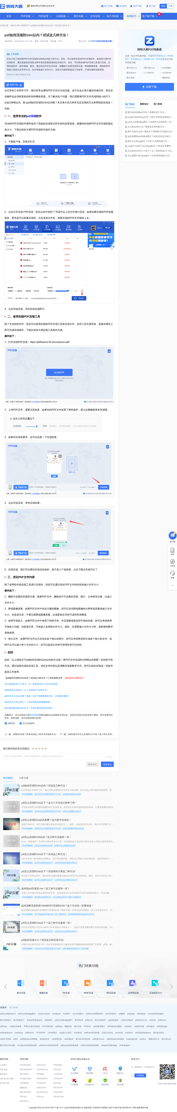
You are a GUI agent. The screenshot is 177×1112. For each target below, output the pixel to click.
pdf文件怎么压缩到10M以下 (66, 863)
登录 (163, 6)
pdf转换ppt (141, 1014)
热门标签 (158, 104)
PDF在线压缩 (47, 1026)
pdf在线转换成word (143, 1033)
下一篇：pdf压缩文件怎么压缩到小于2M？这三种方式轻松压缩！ (90, 734)
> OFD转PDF (165, 73)
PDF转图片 (58, 1065)
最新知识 (144, 104)
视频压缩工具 (153, 1039)
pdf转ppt (3, 1026)
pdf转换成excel (6, 1033)
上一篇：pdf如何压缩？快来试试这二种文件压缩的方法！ (31, 734)
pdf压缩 (31, 116)
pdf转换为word (98, 1039)
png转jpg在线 (131, 1039)
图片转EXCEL (42, 1092)
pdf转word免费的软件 (94, 1014)
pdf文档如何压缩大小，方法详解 (76, 949)
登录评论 (107, 764)
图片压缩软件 (100, 1020)
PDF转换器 (35, 715)
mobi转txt (129, 1033)
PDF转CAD (149, 59)
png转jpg (131, 1014)
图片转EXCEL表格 (7, 1045)
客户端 (150, 6)
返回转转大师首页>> (74, 678)
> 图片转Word (131, 68)
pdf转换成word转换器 (115, 1039)
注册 (170, 6)
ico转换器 (78, 1033)
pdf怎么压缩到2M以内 (43, 846)
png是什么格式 (66, 1033)
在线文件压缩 (107, 1033)
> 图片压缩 (130, 78)
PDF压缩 (160, 59)
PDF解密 (40, 1074)
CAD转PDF (58, 1074)
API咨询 (121, 6)
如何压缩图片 (111, 1014)
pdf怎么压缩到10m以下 (72, 811)
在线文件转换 (5, 1039)
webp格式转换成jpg (109, 1045)
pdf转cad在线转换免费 (90, 1045)
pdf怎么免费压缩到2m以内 (73, 828)
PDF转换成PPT (26, 1070)
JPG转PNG (41, 1083)
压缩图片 (66, 1014)
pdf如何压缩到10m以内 (72, 794)
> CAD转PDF (148, 73)
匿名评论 (92, 764)
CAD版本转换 (25, 1079)
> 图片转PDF (130, 73)
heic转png (19, 1033)
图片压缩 (77, 1026)
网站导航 (144, 1108)
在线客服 (140, 1075)
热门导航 (107, 6)
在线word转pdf (127, 1020)
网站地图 (136, 1108)
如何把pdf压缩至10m (43, 897)
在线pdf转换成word (34, 1020)
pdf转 (15, 1039)
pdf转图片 (49, 1020)
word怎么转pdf (44, 1014)
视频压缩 (68, 1026)
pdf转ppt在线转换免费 (69, 1045)
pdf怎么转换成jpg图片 (27, 1014)
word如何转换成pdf (156, 1014)
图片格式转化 (158, 1033)
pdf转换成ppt (162, 1026)
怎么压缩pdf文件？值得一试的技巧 (67, 897)
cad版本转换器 (15, 1026)
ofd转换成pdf (124, 1045)
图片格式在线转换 (83, 1039)
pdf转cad (88, 1020)
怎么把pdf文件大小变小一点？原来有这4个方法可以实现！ (32, 684)
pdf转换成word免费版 (29, 1039)
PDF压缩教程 (27, 794)
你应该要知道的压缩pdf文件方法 (81, 914)
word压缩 (119, 1033)
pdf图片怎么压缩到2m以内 (64, 846)
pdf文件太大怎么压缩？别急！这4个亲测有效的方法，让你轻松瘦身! (36, 696)
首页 (8, 16)
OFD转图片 (52, 1033)
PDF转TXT (24, 1101)
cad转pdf (128, 1026)
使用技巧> (25, 25)
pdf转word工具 (141, 1020)
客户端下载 (4, 1083)
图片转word (166, 1039)
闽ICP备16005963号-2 (124, 1108)
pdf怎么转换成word (8, 1014)
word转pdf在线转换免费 (27, 1045)
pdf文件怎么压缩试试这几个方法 (48, 794)
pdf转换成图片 (99, 1026)
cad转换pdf (68, 1039)
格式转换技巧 (18, 1020)
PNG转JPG (58, 1092)
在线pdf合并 (45, 1039)
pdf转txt (143, 1039)
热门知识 (130, 104)
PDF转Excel (136, 59)
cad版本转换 (139, 1026)
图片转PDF (24, 1074)
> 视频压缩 (165, 78)
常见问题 (3, 1070)
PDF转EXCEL (42, 1070)
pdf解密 (122, 1014)
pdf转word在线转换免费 (48, 1045)
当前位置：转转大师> (10, 25)
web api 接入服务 (7, 1079)
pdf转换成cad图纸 (114, 1026)
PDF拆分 (87, 1026)
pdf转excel (29, 1033)
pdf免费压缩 (57, 1039)
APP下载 (136, 6)
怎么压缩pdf (26, 723)
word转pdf (56, 1014)
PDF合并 (40, 1097)
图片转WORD (25, 1092)
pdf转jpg (58, 1026)
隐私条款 (3, 1074)
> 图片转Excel (149, 68)
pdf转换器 (151, 1026)
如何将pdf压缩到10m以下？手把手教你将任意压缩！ (29, 708)
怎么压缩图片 (78, 1014)
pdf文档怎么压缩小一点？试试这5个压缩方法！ (27, 690)
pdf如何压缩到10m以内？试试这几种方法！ (51, 25)
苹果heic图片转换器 (32, 1026)
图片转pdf (79, 1020)
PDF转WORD (25, 1065)
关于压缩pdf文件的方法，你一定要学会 (50, 914)
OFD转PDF (40, 1033)
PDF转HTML (59, 1097)
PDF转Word (160, 56)
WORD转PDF (42, 1079)
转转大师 (44, 41)
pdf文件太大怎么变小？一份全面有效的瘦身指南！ (28, 702)
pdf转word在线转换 (92, 1033)
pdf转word (162, 1020)
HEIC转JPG (41, 1088)
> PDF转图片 (165, 68)
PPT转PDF (58, 1088)
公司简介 (3, 1065)
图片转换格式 (5, 1020)
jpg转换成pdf (113, 1020)
